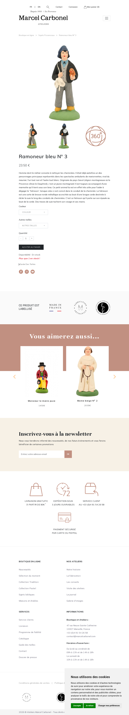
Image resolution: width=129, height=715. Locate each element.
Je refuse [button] (89, 706)
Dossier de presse (28, 657)
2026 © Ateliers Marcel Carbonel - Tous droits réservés (45, 712)
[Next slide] (114, 377)
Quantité (23, 233)
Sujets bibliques (27, 594)
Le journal (71, 594)
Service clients (26, 619)
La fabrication (74, 575)
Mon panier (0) (91, 7)
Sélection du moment (29, 575)
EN (39, 7)
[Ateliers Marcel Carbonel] (43, 17)
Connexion (73, 7)
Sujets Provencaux (46, 35)
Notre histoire (73, 569)
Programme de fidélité (30, 632)
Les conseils (73, 582)
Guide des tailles (28, 264)
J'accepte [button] (77, 706)
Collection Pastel (27, 588)
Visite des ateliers (76, 588)
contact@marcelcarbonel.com (81, 636)
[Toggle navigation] (106, 18)
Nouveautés (25, 569)
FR (31, 7)
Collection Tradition (29, 582)
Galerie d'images (75, 600)
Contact (59, 7)
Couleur (22, 206)
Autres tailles (25, 219)
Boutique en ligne (26, 35)
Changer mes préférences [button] (109, 706)
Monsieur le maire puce (41, 401)
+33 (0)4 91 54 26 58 (93, 504)
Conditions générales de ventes (34, 683)
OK (68, 454)
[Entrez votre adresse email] (42, 454)
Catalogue (24, 638)
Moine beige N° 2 (87, 400)
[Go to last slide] (15, 377)
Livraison (23, 626)
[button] (46, 7)
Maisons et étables (28, 600)
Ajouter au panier (31, 247)
